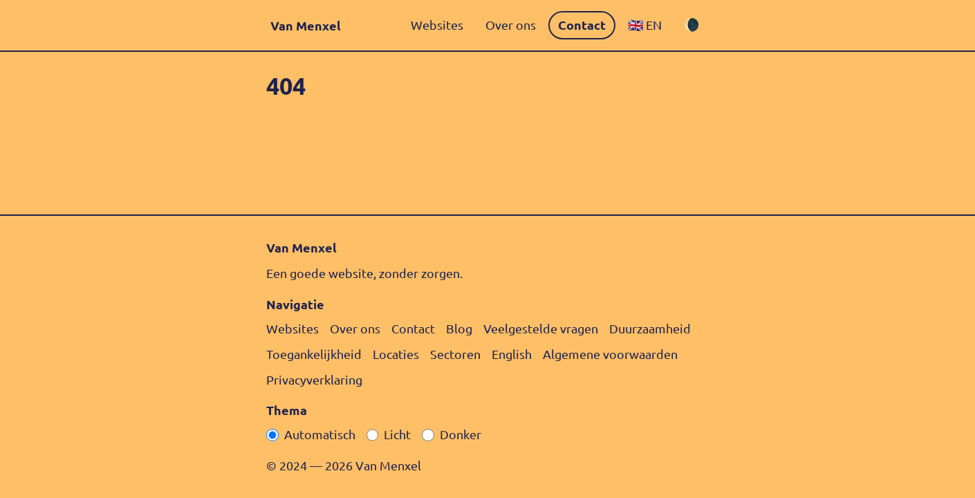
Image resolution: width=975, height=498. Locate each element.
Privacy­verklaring (314, 379)
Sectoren (455, 354)
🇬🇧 (645, 24)
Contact (582, 25)
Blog (459, 328)
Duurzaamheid (650, 328)
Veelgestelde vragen (540, 328)
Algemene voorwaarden (610, 354)
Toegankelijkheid (314, 354)
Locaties (396, 354)
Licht (397, 434)
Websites (437, 24)
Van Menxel (305, 25)
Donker (460, 434)
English (512, 354)
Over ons (510, 24)
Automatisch (319, 434)
